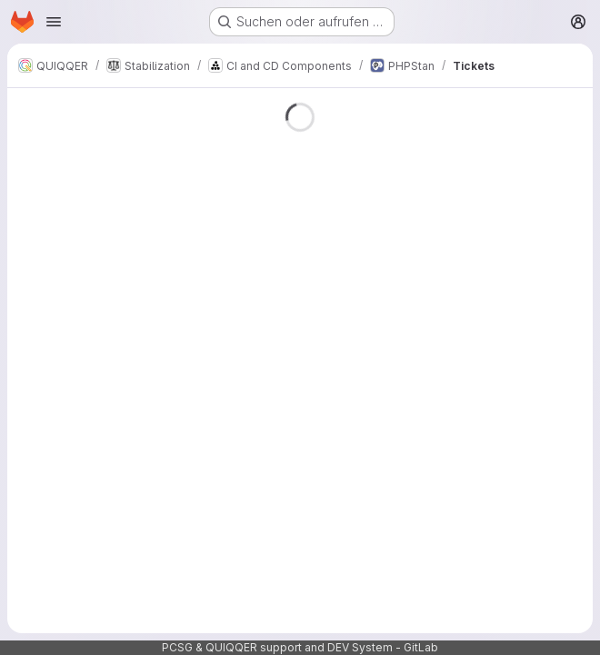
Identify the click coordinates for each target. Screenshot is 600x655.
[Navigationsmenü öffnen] (53, 21)
